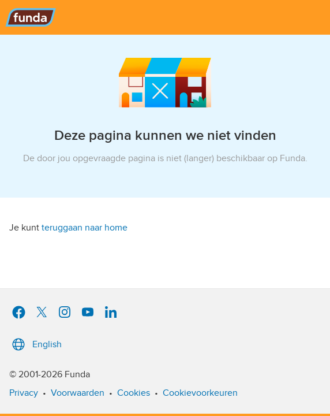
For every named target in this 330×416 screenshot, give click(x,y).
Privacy (23, 393)
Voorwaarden (77, 393)
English (35, 344)
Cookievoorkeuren (200, 393)
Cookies (133, 393)
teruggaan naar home (84, 227)
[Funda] (165, 17)
